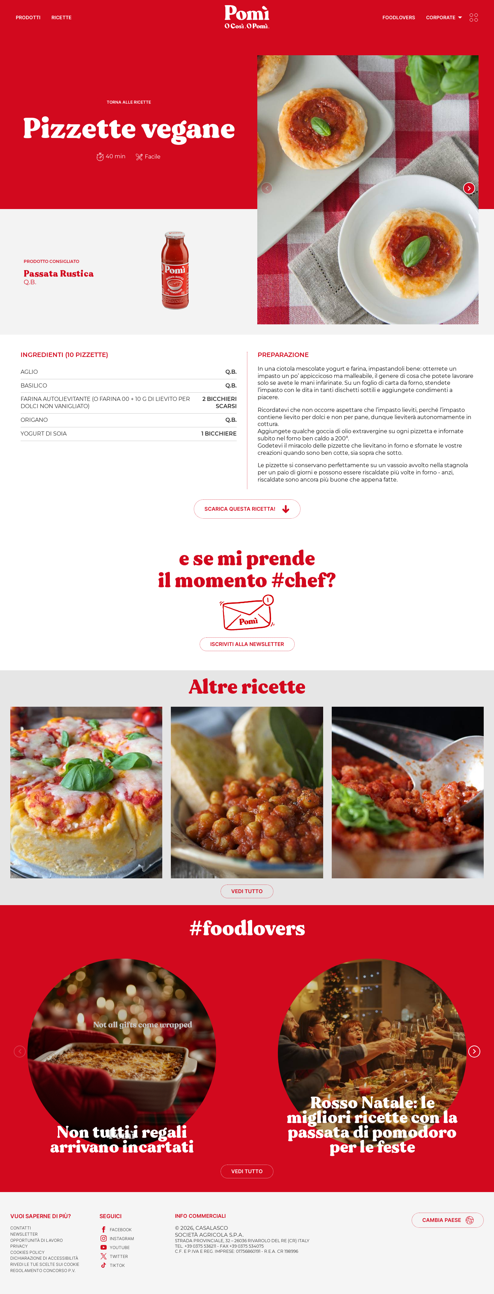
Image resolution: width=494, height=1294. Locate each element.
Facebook (115, 1229)
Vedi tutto (247, 891)
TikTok (112, 1265)
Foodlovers (399, 17)
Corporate (441, 17)
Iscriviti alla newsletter (247, 644)
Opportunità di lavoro (36, 1240)
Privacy (19, 1246)
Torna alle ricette (129, 102)
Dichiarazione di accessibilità (44, 1258)
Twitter (113, 1256)
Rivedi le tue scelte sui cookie (44, 1264)
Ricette (61, 17)
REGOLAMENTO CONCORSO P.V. (42, 1270)
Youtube (114, 1247)
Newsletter (24, 1234)
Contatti (20, 1228)
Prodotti (28, 17)
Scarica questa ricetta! (239, 509)
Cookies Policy (27, 1252)
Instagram (116, 1238)
